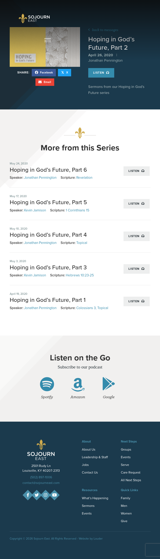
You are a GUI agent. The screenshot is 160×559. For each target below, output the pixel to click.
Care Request (130, 472)
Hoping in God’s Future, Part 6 (48, 170)
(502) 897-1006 (41, 477)
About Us (88, 449)
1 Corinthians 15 (77, 210)
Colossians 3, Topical (92, 308)
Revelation (84, 177)
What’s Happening (95, 498)
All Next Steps (131, 480)
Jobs (85, 464)
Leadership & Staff (95, 457)
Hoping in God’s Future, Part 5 (48, 202)
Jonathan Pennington (40, 177)
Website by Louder (91, 538)
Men (124, 505)
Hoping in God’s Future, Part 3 (48, 267)
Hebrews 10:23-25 (80, 275)
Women (126, 513)
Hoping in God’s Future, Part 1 (48, 300)
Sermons (88, 505)
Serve (125, 464)
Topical (81, 242)
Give (124, 521)
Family (125, 498)
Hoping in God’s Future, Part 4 (48, 234)
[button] (47, 40)
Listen (101, 73)
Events (126, 457)
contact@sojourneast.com (41, 482)
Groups (126, 449)
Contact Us (90, 472)
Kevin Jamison (35, 210)
